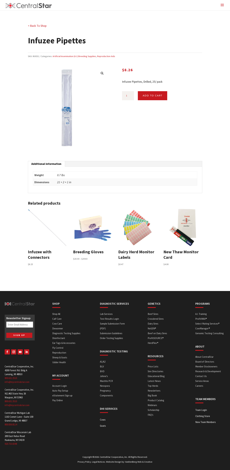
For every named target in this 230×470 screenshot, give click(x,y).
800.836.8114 (11, 424)
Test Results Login (109, 318)
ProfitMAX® (201, 318)
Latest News (154, 381)
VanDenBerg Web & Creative (138, 461)
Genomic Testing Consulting (209, 333)
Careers (199, 385)
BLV (102, 366)
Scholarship (153, 410)
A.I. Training (201, 313)
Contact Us (201, 376)
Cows (103, 419)
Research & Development (208, 371)
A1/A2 (102, 361)
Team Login (201, 410)
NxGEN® (152, 328)
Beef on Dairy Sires (157, 333)
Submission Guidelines (111, 333)
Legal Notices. (99, 461)
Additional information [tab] (46, 164)
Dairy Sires (153, 323)
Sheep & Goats (59, 357)
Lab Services (106, 313)
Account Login (59, 385)
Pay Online (57, 400)
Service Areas (202, 381)
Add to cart (152, 95)
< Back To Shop (37, 26)
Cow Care (57, 323)
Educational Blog (156, 376)
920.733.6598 (11, 443)
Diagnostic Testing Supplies (66, 333)
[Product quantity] (128, 95)
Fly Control (57, 347)
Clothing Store (202, 416)
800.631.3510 (11, 378)
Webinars (152, 405)
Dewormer (57, 328)
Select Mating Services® (207, 323)
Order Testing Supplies (111, 338)
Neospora (105, 385)
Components (106, 395)
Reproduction (59, 352)
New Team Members (205, 422)
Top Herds (153, 385)
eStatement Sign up (62, 395)
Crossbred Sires (156, 318)
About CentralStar (204, 356)
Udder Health (59, 362)
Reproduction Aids (106, 56)
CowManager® (202, 328)
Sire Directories (155, 371)
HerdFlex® (153, 342)
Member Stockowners (206, 366)
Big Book (152, 395)
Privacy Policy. (85, 461)
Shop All (56, 313)
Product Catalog (156, 400)
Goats (103, 425)
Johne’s (104, 376)
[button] (102, 73)
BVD (102, 371)
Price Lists (153, 366)
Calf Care (56, 318)
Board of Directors (204, 361)
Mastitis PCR (106, 381)
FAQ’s (150, 414)
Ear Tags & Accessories (63, 342)
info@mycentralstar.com (17, 381)
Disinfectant (58, 338)
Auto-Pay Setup (60, 390)
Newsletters (154, 390)
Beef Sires (153, 313)
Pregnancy (105, 390)
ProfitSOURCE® (156, 338)
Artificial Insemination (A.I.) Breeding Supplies (74, 56)
